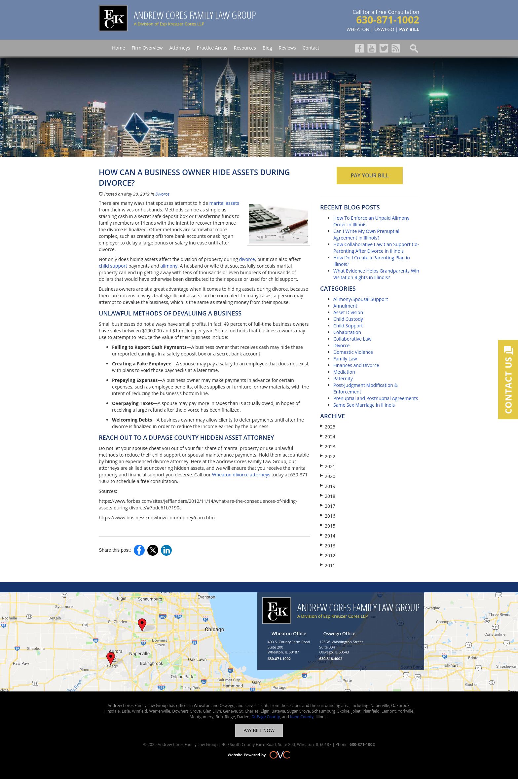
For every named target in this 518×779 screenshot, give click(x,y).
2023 (327, 446)
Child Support (348, 325)
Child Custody (348, 319)
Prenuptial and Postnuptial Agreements (375, 398)
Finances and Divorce (356, 365)
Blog (267, 48)
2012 (327, 555)
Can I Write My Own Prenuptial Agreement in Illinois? (366, 234)
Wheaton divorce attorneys (241, 474)
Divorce (162, 194)
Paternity (343, 378)
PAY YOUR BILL (369, 175)
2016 (327, 516)
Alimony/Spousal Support (360, 299)
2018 (327, 496)
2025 (327, 427)
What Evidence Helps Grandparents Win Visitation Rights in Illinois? (376, 274)
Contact (311, 48)
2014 (327, 536)
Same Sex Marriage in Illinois (364, 405)
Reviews (287, 48)
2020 (327, 476)
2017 (327, 506)
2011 (327, 565)
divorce (247, 259)
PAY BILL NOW (259, 730)
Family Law (345, 358)
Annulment (345, 306)
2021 (327, 466)
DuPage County (265, 717)
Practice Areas (212, 48)
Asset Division (348, 312)
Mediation (344, 372)
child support (113, 266)
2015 (327, 526)
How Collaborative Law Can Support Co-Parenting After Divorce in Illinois (376, 247)
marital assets (224, 203)
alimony (168, 266)
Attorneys (179, 48)
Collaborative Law (352, 339)
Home (118, 48)
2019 (327, 486)
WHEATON (358, 29)
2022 (327, 456)
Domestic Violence (353, 352)
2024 (327, 436)
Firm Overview (147, 48)
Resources (245, 48)
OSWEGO (384, 29)
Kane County (302, 717)
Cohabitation (347, 332)
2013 (327, 545)
